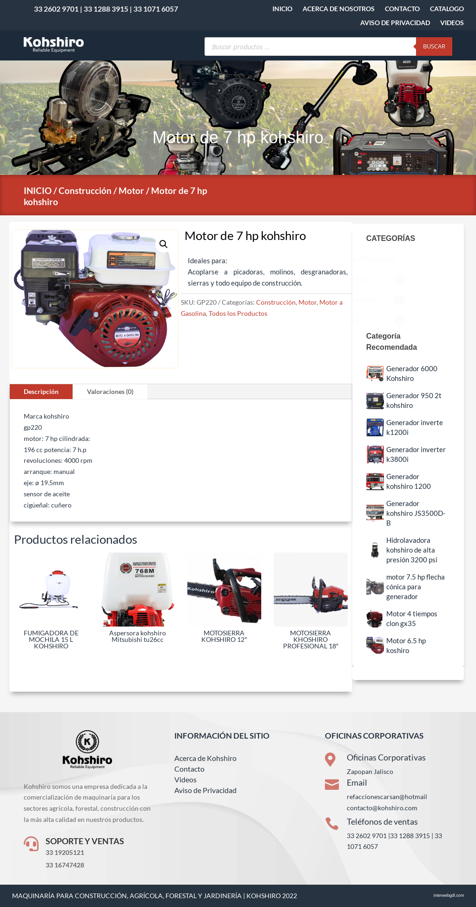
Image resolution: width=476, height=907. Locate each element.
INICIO (282, 9)
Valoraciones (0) (110, 391)
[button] (163, 244)
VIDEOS (452, 23)
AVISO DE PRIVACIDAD (395, 23)
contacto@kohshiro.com (382, 808)
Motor (131, 190)
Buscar (434, 46)
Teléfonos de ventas (382, 821)
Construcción (85, 190)
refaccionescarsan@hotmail (387, 796)
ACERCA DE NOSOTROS (339, 9)
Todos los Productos (238, 313)
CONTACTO (402, 9)
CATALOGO (447, 9)
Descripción (41, 391)
